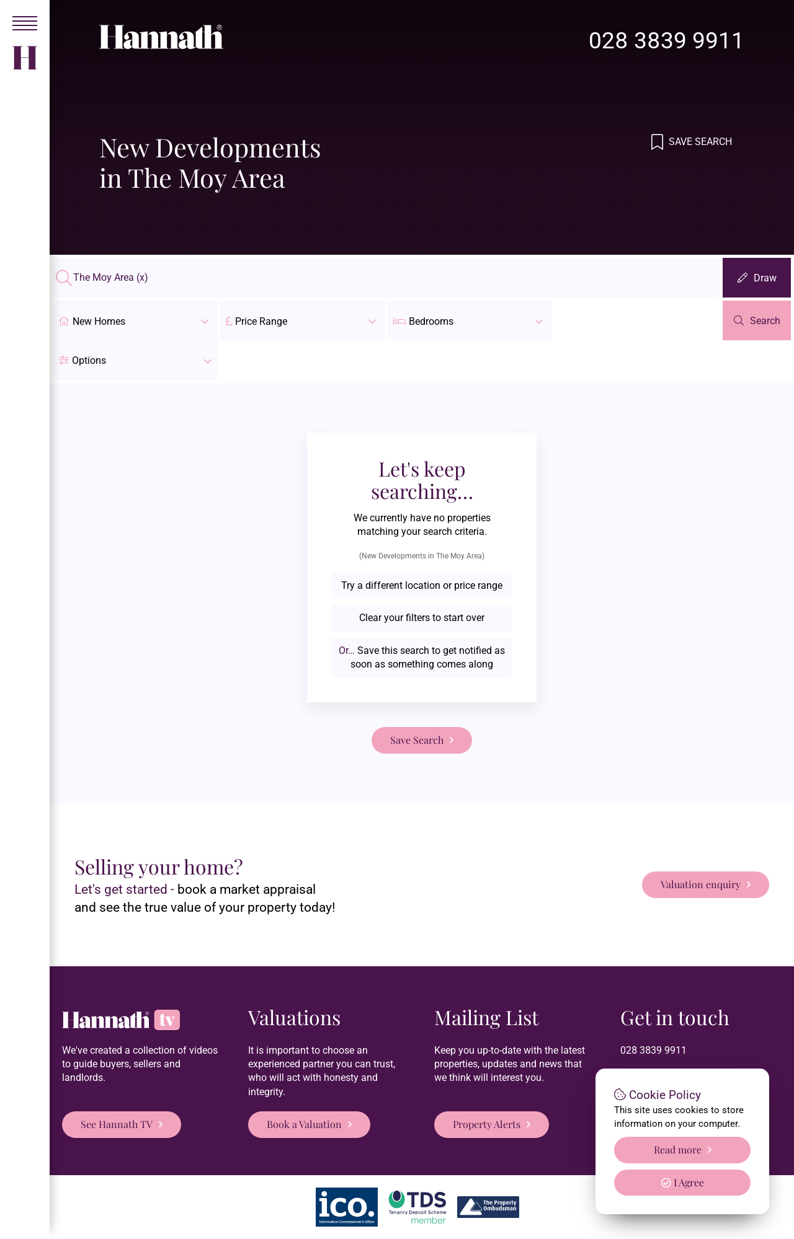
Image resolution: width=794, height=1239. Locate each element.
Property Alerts (486, 1084)
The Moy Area (110, 278)
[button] (637, 320)
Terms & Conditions (397, 1219)
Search (765, 321)
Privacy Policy (305, 1219)
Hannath (232, 1218)
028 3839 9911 (666, 40)
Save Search (699, 142)
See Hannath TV (117, 1084)
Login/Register (490, 1219)
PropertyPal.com (670, 1219)
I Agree (682, 1182)
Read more (678, 1149)
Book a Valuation (304, 1084)
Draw (765, 278)
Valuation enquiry (701, 844)
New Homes (135, 320)
